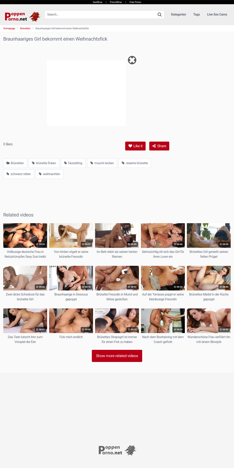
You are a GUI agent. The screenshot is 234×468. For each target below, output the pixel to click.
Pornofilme (116, 2)
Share (159, 146)
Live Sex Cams (217, 14)
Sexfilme (97, 2)
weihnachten (49, 174)
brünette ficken (44, 163)
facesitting (73, 163)
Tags (196, 14)
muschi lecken (102, 163)
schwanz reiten (18, 174)
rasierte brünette (135, 163)
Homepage (9, 28)
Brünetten (25, 28)
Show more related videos (117, 355)
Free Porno (135, 2)
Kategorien (178, 14)
